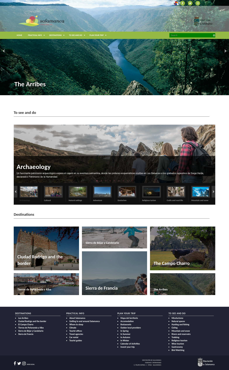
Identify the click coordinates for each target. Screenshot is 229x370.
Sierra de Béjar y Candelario (30, 331)
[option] (114, 47)
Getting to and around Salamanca (84, 321)
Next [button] (225, 51)
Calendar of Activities (130, 343)
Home (19, 35)
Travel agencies (76, 334)
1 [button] (105, 93)
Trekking (175, 337)
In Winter (124, 340)
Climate (72, 327)
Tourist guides (75, 340)
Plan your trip (99, 35)
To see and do (78, 35)
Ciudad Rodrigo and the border (32, 321)
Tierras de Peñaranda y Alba (31, 327)
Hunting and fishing (180, 324)
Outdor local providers (130, 327)
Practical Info (37, 35)
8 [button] (127, 180)
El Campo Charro (25, 324)
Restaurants (125, 324)
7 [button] (123, 180)
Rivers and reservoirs (181, 334)
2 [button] (110, 93)
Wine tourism (178, 343)
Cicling (174, 327)
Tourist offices (75, 331)
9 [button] (132, 180)
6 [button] (118, 180)
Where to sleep (76, 324)
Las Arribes (23, 318)
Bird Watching (178, 350)
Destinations (57, 35)
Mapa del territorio (129, 318)
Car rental (73, 337)
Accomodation (127, 321)
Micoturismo (177, 318)
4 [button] (118, 93)
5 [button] (123, 93)
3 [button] (114, 93)
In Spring (124, 331)
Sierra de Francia (25, 334)
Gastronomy (177, 347)
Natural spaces (178, 321)
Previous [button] (3, 51)
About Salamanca (77, 318)
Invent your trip (127, 347)
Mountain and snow (181, 331)
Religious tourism (179, 340)
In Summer (125, 334)
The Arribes (30, 84)
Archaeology (34, 167)
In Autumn (125, 337)
